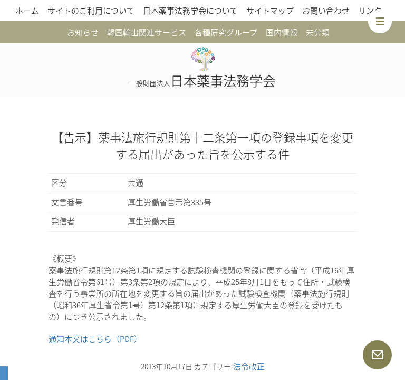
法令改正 (249, 366)
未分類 (318, 32)
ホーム (27, 10)
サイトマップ (270, 10)
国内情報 (281, 32)
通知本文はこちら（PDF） (95, 339)
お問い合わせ (326, 10)
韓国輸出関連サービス (146, 32)
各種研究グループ (226, 32)
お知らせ (83, 32)
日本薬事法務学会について (190, 10)
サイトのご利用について (90, 10)
